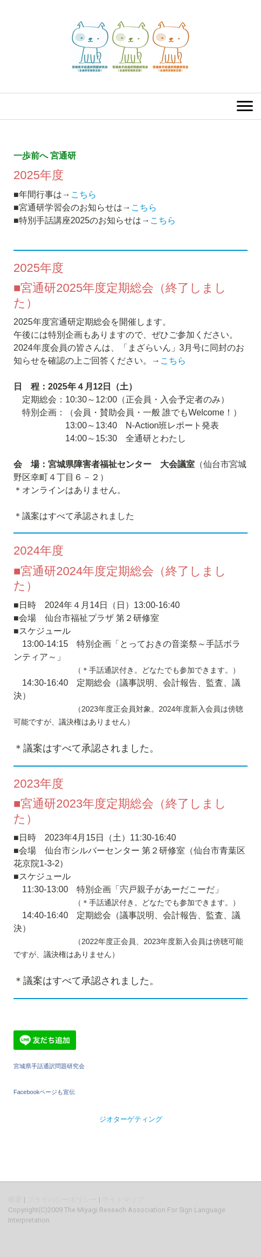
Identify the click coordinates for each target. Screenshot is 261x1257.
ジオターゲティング (130, 1119)
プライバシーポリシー (62, 1199)
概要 (15, 1199)
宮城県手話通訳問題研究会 (49, 1066)
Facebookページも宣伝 (44, 1092)
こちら (84, 194)
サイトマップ (123, 1199)
